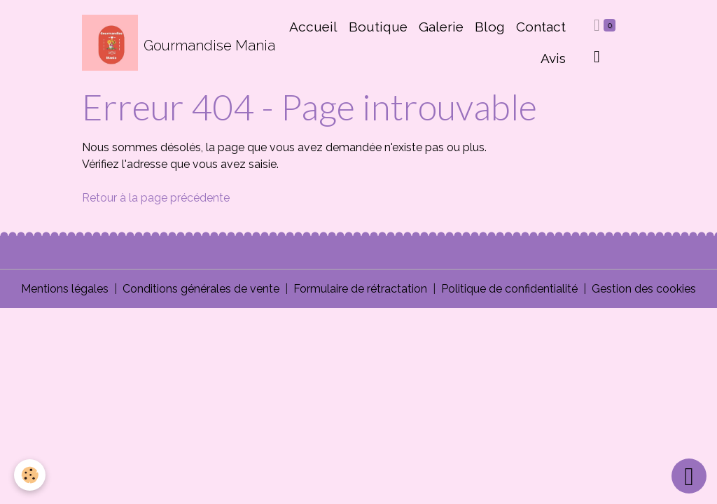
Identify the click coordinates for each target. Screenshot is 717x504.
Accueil (313, 26)
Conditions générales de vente (201, 288)
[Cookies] (30, 475)
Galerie (441, 26)
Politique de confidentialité (509, 288)
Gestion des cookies (644, 288)
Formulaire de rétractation (360, 288)
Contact (541, 26)
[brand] (171, 43)
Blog (490, 26)
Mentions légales (65, 288)
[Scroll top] (688, 475)
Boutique (378, 26)
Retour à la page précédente (156, 197)
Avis (553, 58)
